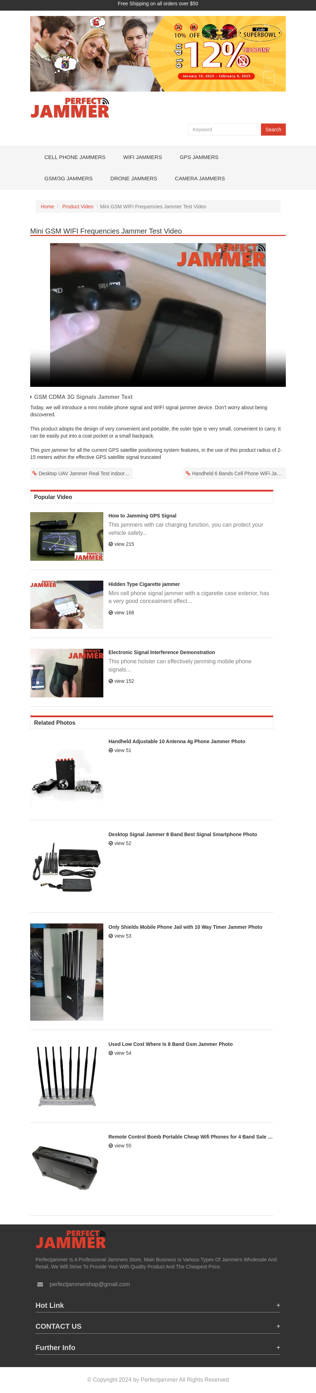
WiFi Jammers (142, 157)
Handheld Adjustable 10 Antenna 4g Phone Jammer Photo (177, 741)
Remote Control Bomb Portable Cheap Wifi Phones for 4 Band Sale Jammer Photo (191, 1137)
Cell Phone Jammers (74, 157)
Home (47, 206)
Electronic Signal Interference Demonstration (162, 652)
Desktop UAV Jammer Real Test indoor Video (85, 473)
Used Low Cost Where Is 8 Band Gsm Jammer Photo (171, 1044)
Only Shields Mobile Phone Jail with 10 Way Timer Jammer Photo (185, 927)
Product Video (77, 206)
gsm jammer (54, 450)
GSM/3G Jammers (68, 178)
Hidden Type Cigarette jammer (144, 584)
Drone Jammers (133, 178)
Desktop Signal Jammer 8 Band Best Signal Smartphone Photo (183, 834)
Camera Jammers (200, 178)
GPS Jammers (199, 157)
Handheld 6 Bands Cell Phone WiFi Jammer (239, 473)
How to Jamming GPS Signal (142, 516)
